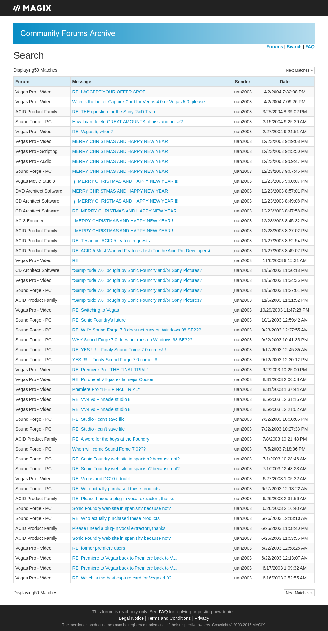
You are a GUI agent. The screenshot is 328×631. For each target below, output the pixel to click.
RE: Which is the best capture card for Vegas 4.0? (122, 577)
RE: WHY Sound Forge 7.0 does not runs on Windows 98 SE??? (136, 329)
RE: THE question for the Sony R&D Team (114, 111)
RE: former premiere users (98, 548)
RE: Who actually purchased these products (116, 488)
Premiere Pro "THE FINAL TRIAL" (106, 389)
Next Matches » (299, 70)
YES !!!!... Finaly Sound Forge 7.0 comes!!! (114, 359)
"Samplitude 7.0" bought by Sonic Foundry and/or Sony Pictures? (137, 270)
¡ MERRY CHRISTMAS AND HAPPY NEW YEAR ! (122, 220)
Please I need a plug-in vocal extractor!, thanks (119, 528)
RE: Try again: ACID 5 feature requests (111, 240)
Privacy (201, 618)
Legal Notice (131, 618)
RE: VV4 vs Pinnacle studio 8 (101, 399)
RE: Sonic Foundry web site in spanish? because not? (126, 458)
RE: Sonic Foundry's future (99, 320)
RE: (76, 260)
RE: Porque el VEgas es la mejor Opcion (112, 379)
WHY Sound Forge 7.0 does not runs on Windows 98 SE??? (132, 339)
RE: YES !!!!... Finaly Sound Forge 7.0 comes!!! (119, 349)
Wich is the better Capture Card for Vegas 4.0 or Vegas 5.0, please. (139, 101)
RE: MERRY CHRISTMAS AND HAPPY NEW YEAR (124, 210)
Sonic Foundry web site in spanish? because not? (121, 508)
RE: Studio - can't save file (98, 419)
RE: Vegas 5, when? (92, 131)
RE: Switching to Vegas (95, 310)
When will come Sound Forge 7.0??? (109, 448)
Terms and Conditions (169, 618)
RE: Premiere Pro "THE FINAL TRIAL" (110, 369)
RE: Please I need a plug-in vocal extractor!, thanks (123, 498)
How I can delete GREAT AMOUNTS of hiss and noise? (127, 121)
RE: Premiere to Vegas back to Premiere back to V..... (125, 558)
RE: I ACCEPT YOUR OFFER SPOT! (109, 91)
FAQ (163, 611)
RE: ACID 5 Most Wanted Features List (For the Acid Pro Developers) (141, 250)
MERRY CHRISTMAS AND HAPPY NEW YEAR (120, 141)
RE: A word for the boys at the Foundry (110, 439)
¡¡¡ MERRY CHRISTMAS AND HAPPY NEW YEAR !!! (125, 181)
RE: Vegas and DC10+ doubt (101, 478)
